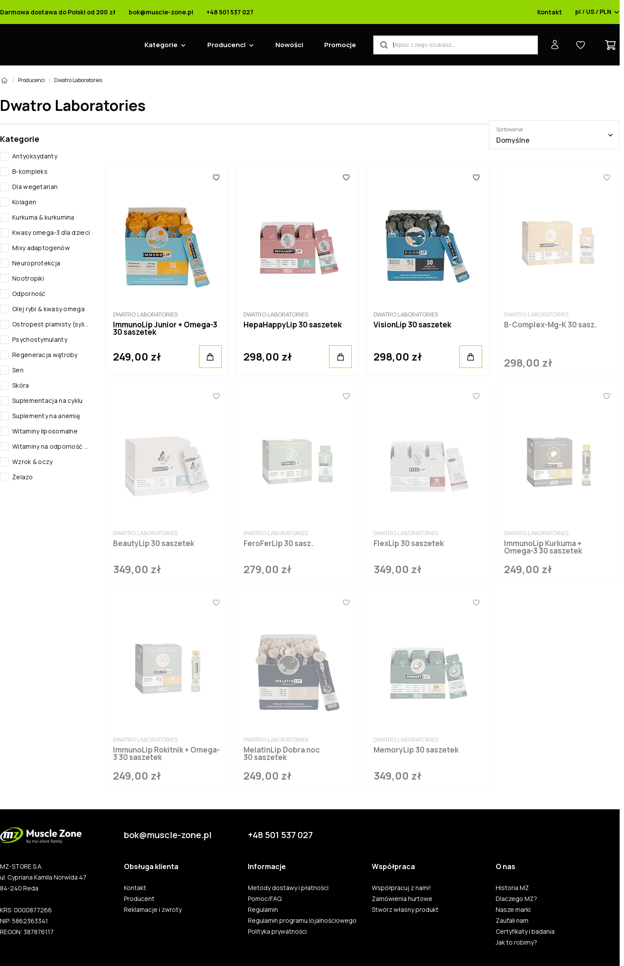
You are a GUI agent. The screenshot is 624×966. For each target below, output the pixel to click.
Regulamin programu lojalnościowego (302, 921)
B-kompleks (30, 171)
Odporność (29, 293)
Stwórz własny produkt (405, 910)
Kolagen (24, 202)
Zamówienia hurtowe (402, 899)
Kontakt (549, 12)
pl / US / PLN (597, 12)
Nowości (289, 44)
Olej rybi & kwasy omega (48, 309)
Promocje (340, 44)
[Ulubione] (216, 177)
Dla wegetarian (35, 186)
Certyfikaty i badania (525, 931)
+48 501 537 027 (230, 12)
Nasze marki (513, 910)
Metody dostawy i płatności (288, 888)
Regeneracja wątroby (45, 355)
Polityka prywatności (277, 931)
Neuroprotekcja (36, 263)
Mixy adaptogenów (41, 248)
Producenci (226, 44)
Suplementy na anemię (46, 416)
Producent (139, 899)
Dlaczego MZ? (516, 899)
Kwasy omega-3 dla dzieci (51, 232)
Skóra (20, 385)
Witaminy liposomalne (45, 431)
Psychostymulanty (39, 339)
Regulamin (263, 910)
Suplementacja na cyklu (47, 400)
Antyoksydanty (34, 156)
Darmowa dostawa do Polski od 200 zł (58, 12)
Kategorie (161, 44)
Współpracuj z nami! (401, 888)
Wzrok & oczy (32, 461)
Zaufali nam (512, 921)
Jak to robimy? (516, 942)
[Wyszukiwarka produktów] (455, 45)
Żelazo (22, 477)
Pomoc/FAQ (264, 899)
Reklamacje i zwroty (153, 910)
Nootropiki (28, 278)
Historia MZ (512, 888)
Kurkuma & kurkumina (43, 217)
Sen (18, 370)
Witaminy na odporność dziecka (52, 446)
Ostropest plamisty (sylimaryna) (52, 324)
